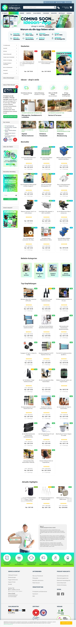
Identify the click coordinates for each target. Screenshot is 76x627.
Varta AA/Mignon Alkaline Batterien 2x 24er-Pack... (64, 239)
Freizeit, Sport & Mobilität (8, 57)
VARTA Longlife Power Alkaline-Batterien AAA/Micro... (63, 158)
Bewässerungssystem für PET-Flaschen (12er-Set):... (46, 354)
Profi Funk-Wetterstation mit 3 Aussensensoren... (28, 158)
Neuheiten (54, 13)
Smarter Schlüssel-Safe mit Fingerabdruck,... (46, 461)
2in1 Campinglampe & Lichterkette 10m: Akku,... (28, 239)
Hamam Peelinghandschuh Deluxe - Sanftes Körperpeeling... (29, 499)
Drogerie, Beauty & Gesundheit (7, 64)
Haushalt (5, 48)
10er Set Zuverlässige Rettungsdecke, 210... (46, 185)
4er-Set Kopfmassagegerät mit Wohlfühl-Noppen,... (46, 498)
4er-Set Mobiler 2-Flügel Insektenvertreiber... (46, 300)
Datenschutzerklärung (8, 624)
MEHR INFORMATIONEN (10, 116)
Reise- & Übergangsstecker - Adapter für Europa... (64, 185)
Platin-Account (36, 582)
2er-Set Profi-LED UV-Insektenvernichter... (28, 327)
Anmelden (10, 199)
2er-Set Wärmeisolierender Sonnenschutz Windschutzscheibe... (28, 435)
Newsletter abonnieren (38, 580)
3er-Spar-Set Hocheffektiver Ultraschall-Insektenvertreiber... (46, 327)
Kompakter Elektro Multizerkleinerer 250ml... (46, 239)
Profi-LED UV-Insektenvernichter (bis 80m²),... (64, 354)
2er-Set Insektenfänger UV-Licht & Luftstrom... (46, 434)
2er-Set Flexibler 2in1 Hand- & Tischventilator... (64, 408)
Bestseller (62, 13)
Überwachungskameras (62, 578)
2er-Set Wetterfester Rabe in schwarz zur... (64, 212)
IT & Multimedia (6, 45)
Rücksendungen (12, 577)
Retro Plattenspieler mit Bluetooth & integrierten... (29, 62)
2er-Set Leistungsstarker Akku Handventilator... (46, 381)
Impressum (35, 594)
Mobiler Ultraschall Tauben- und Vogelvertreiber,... (63, 381)
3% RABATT (4, 13)
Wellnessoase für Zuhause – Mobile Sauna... (63, 498)
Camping (28, 13)
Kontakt (10, 584)
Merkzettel (68, 2)
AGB (34, 596)
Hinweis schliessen (66, 622)
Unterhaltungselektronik (62, 576)
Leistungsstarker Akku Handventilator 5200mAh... (28, 461)
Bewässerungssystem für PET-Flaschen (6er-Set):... (28, 408)
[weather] (58, 8)
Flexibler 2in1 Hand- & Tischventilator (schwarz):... (46, 408)
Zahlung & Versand (12, 575)
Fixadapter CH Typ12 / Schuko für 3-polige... (29, 354)
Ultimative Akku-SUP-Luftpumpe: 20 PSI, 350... (28, 300)
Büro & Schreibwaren (7, 67)
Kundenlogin (59, 2)
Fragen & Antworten (13, 579)
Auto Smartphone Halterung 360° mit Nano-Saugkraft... (28, 185)
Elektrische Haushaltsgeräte (63, 580)
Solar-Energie (37, 13)
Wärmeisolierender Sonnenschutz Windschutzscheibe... (64, 328)
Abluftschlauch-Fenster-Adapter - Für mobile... (64, 434)
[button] (22, 64)
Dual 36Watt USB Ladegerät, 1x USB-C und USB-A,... (46, 212)
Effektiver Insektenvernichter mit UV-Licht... (64, 300)
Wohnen (5, 51)
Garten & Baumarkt (7, 54)
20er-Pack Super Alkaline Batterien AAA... (46, 158)
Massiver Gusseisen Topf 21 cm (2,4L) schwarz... (28, 212)
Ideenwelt (69, 13)
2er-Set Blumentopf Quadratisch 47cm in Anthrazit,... (46, 62)
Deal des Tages (13, 13)
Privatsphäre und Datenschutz (40, 591)
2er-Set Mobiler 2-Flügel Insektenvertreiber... (28, 381)
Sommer (22, 13)
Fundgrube (46, 13)
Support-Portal (11, 582)
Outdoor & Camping (7, 60)
